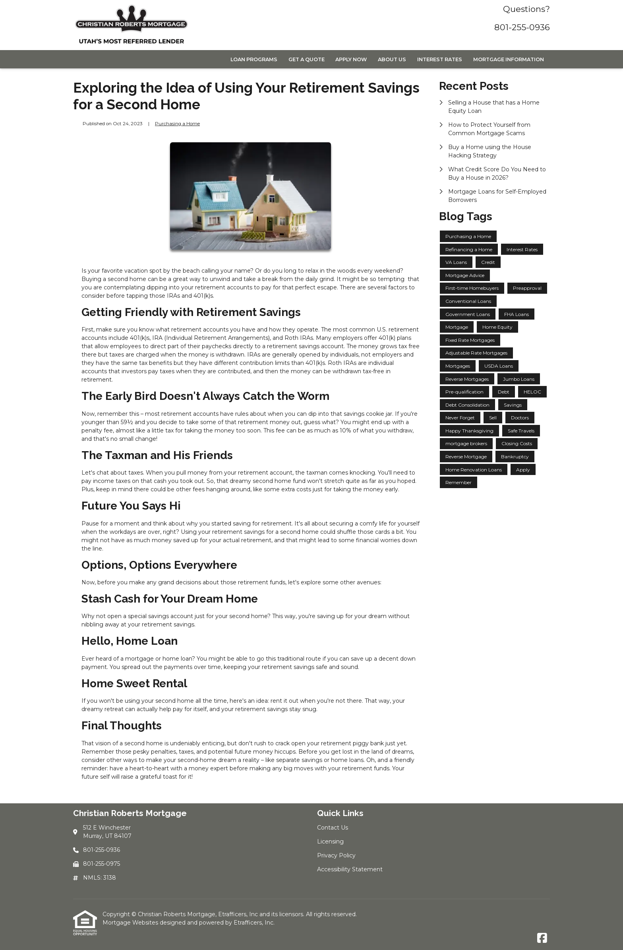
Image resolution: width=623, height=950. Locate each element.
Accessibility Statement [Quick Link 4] (350, 869)
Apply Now (351, 59)
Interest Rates (439, 59)
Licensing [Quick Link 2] (330, 841)
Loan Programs (253, 59)
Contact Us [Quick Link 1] (332, 827)
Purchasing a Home (177, 123)
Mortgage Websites (131, 922)
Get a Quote (306, 59)
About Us (392, 59)
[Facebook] (542, 938)
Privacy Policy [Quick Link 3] (336, 855)
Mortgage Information (508, 59)
